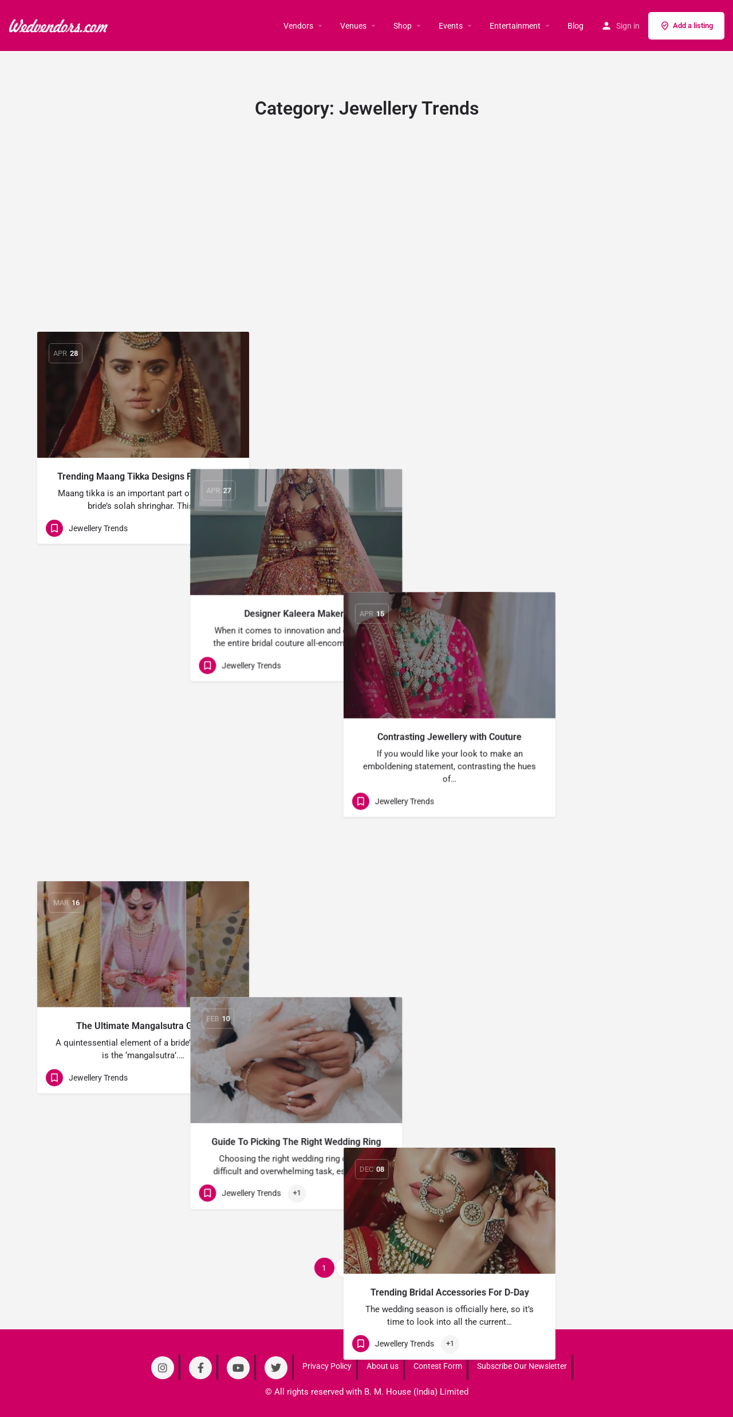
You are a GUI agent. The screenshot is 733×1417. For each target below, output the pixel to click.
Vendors (298, 25)
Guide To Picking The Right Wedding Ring (366, 699)
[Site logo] (60, 24)
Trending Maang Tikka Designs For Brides (143, 476)
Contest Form (437, 1366)
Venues (353, 25)
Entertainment (515, 25)
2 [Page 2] (346, 1268)
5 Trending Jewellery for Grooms (367, 923)
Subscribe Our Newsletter (522, 1366)
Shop (402, 25)
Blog (576, 25)
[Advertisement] (366, 246)
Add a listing (686, 26)
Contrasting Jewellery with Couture (590, 476)
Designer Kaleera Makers (366, 476)
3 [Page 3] (367, 1268)
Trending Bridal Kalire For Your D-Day (590, 936)
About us (382, 1366)
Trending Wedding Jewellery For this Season (143, 1154)
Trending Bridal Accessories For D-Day (590, 712)
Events (451, 25)
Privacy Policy (327, 1366)
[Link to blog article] (143, 395)
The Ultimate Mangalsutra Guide (143, 699)
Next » (399, 1268)
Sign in (628, 25)
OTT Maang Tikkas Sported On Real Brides (590, 1159)
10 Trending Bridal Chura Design (143, 923)
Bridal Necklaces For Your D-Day (366, 1146)
